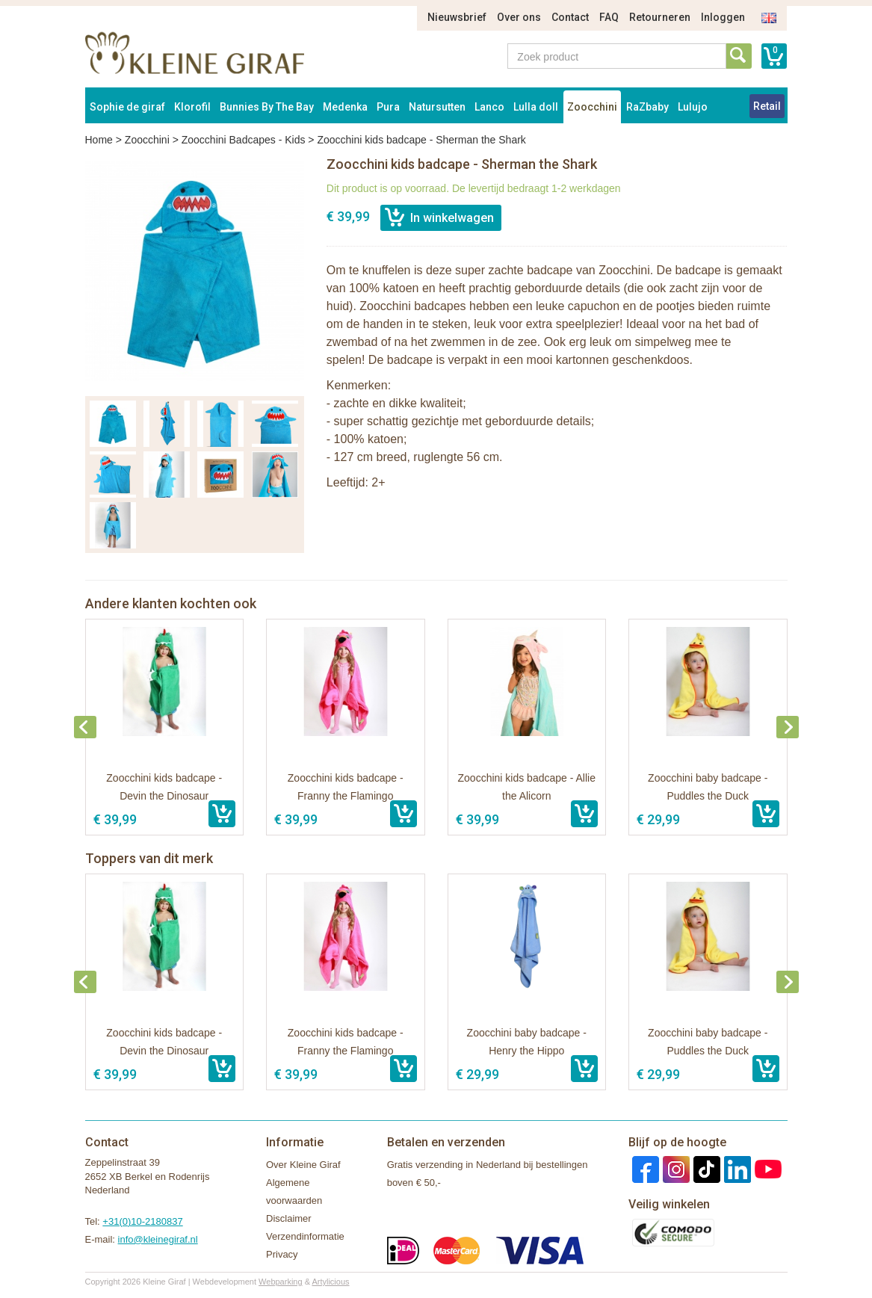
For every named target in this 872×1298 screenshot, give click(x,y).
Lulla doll (535, 107)
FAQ (609, 17)
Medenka (345, 107)
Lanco (489, 107)
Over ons (519, 17)
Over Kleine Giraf (303, 1164)
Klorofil (192, 107)
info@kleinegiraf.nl (158, 1239)
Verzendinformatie (305, 1236)
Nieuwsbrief (456, 17)
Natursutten (437, 107)
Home (99, 140)
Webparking (281, 1281)
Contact (570, 17)
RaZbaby (647, 107)
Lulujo (693, 107)
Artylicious (330, 1281)
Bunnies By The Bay (267, 107)
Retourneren (659, 17)
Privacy (282, 1254)
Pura (388, 107)
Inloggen (723, 17)
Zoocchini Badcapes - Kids (244, 140)
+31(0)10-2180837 (142, 1221)
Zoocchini (592, 107)
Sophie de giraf (127, 107)
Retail (767, 106)
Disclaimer (289, 1218)
